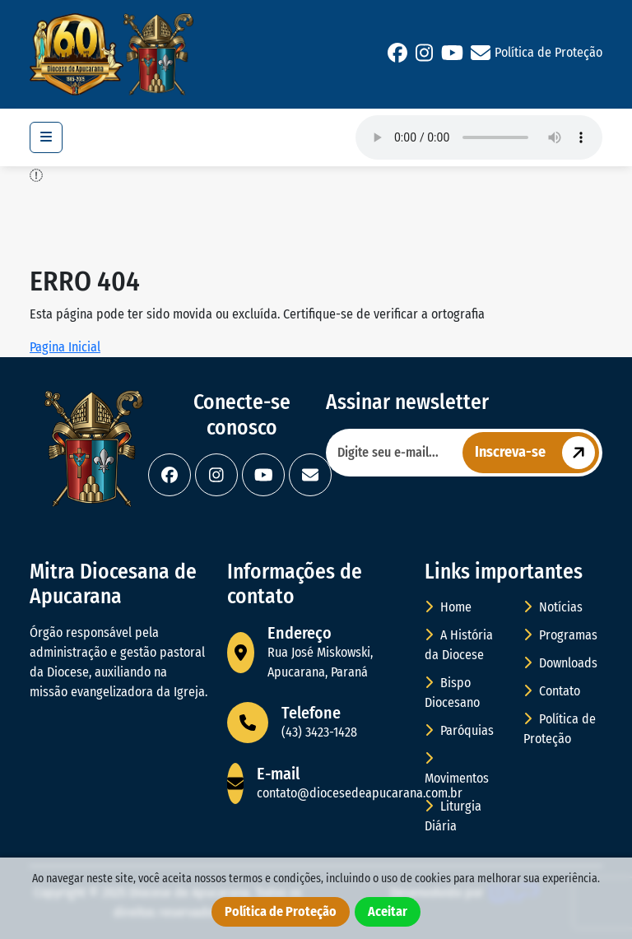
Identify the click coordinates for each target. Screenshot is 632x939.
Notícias (553, 607)
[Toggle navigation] (46, 137)
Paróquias (459, 730)
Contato (551, 691)
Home (448, 607)
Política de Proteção (548, 52)
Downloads (560, 663)
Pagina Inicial (65, 347)
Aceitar (387, 911)
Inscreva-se (537, 452)
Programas (560, 635)
